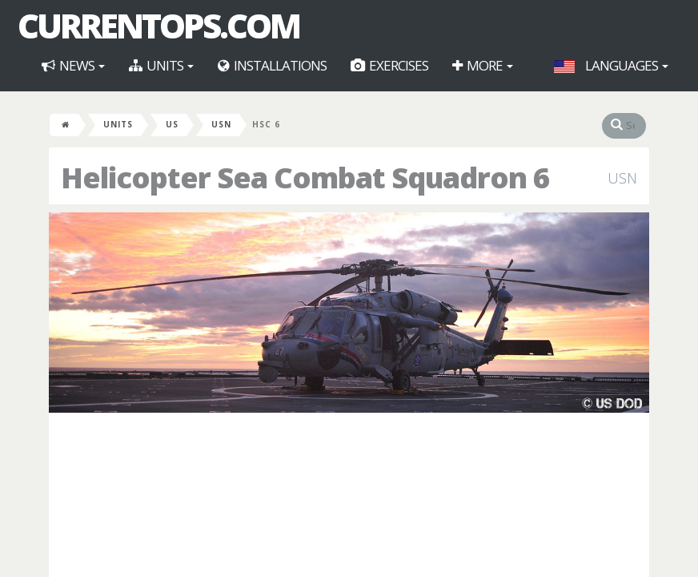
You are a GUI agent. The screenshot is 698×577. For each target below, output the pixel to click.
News (73, 65)
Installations (272, 65)
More (482, 65)
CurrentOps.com (158, 26)
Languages (611, 65)
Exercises (389, 65)
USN (221, 124)
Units (161, 65)
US (172, 124)
